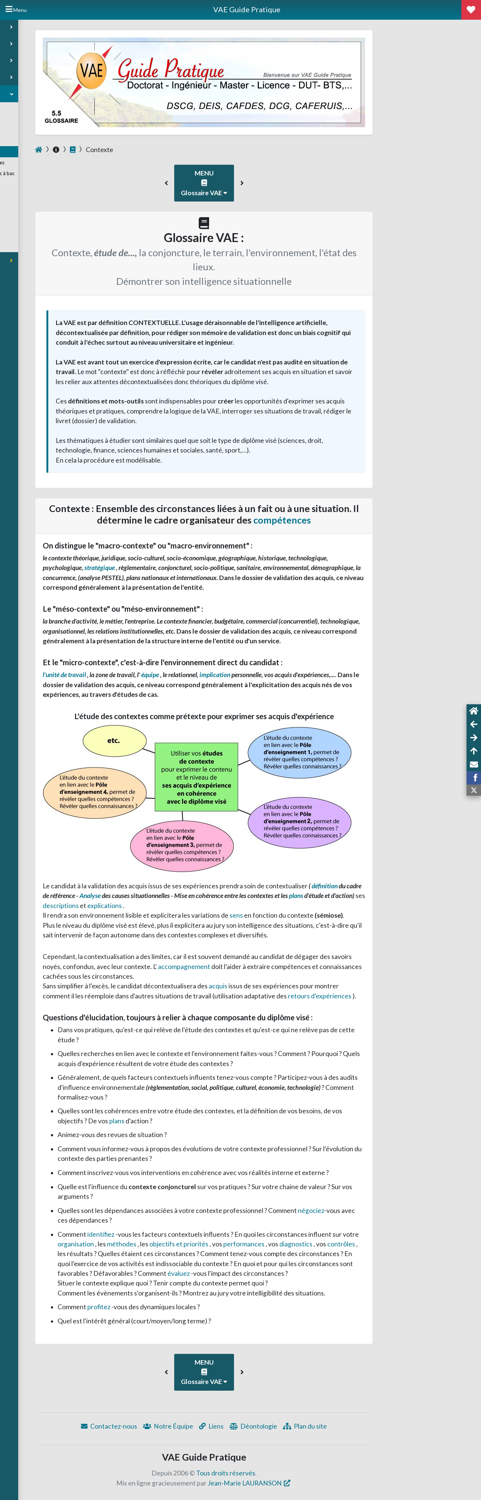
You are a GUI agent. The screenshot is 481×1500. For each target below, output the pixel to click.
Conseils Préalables (32, 119)
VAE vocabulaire (30, 225)
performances (319, 1244)
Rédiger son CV (28, 129)
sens (311, 915)
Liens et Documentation (37, 203)
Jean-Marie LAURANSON (319, 1483)
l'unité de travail (139, 675)
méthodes (197, 1244)
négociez (386, 1210)
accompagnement (259, 967)
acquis (293, 986)
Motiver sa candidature (36, 141)
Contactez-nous (184, 1426)
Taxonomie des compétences (43, 163)
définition (399, 886)
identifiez (176, 1234)
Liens (286, 1426)
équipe (225, 675)
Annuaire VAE (26, 108)
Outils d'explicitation (34, 192)
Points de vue (27, 214)
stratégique (175, 568)
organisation (151, 1244)
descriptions (136, 906)
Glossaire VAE (26, 151)
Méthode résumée (33, 247)
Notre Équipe (243, 1426)
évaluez (254, 1273)
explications (180, 906)
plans (371, 895)
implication (290, 675)
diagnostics (371, 1244)
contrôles (416, 1244)
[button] (241, 183)
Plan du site (380, 1426)
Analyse (165, 895)
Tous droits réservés (300, 1473)
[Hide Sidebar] (16, 10)
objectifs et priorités (254, 1244)
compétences (357, 519)
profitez (174, 1307)
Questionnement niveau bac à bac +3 (48, 177)
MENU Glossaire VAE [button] (279, 183)
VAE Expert (25, 235)
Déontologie (328, 1426)
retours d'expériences (395, 996)
